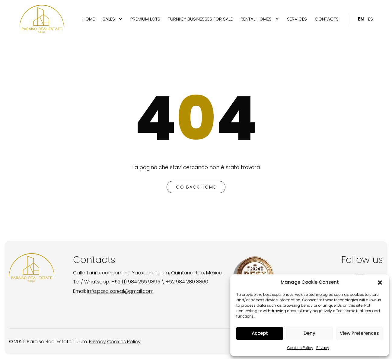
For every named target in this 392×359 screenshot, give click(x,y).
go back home (196, 187)
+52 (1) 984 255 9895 (135, 281)
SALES (109, 19)
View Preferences (359, 333)
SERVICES (297, 19)
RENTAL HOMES (256, 19)
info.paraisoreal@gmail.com (120, 291)
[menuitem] (88, 18)
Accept (260, 333)
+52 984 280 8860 (187, 281)
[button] (380, 283)
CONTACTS (327, 19)
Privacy (322, 347)
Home (88, 19)
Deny (309, 333)
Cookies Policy (300, 347)
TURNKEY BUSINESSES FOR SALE (200, 19)
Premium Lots (145, 19)
